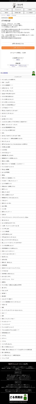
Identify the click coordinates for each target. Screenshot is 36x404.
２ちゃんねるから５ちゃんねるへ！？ (10, 330)
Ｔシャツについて (6, 324)
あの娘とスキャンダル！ (7, 119)
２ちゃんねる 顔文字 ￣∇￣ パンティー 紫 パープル (18, 376)
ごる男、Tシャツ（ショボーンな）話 (10, 225)
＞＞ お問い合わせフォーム (18, 47)
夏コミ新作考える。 (6, 352)
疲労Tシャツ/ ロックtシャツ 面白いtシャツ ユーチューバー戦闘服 (18, 390)
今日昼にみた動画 (6, 147)
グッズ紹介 (6, 9)
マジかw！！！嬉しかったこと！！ (10, 180)
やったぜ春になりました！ (8, 99)
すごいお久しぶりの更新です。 (9, 79)
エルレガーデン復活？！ (7, 299)
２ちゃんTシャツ (18, 9)
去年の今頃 (4, 259)
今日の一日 (4, 304)
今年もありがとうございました (9, 237)
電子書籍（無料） (18, 12)
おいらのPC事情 (5, 172)
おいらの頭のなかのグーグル (8, 223)
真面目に (4, 282)
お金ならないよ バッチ (7, 88)
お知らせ (4, 214)
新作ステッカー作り (6, 203)
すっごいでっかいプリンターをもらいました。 (12, 310)
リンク (22, 368)
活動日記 (6, 12)
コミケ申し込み (5, 228)
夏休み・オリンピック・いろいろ (9, 124)
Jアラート (4, 338)
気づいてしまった (6, 141)
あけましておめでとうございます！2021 (11, 135)
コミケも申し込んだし (7, 344)
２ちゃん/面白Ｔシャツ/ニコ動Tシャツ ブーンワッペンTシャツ (18, 391)
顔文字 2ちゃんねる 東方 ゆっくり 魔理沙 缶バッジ (18, 375)
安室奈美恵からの (6, 332)
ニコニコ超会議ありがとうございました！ (11, 301)
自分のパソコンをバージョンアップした (23, 66)
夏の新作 (4, 296)
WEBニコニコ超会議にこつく (8, 178)
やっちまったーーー (6, 321)
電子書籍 (8, 368)
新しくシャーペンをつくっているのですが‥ (12, 242)
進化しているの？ (6, 192)
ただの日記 (4, 149)
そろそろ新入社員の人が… (8, 96)
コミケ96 (4, 208)
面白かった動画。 (6, 161)
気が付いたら (5, 256)
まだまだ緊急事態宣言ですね (8, 127)
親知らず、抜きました (7, 262)
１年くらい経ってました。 (8, 90)
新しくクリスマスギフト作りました (10, 239)
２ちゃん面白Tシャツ (21, 366)
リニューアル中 (5, 358)
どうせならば (5, 20)
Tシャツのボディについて (8, 166)
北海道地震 (4, 265)
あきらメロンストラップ (24, 379)
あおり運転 (4, 206)
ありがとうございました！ (8, 113)
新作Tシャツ (5, 189)
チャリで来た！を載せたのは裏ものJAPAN (11, 284)
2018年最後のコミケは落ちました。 (10, 248)
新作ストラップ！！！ (7, 211)
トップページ (3, 15)
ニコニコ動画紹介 (29, 12)
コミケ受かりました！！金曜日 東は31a (11, 355)
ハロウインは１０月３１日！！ (9, 254)
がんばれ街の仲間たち (30, 368)
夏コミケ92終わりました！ (8, 346)
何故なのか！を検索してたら (8, 186)
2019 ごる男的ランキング (8, 194)
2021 (3, 133)
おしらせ (4, 116)
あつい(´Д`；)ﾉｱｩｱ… (6, 276)
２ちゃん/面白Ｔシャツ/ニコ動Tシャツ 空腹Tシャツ (18, 384)
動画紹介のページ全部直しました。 (10, 158)
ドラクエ (4, 341)
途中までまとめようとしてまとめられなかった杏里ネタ (14, 144)
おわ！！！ (4, 313)
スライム (4, 335)
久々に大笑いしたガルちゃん (8, 102)
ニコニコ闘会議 (5, 231)
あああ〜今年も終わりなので (8, 93)
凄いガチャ (4, 287)
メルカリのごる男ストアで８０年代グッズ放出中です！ (14, 121)
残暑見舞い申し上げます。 (8, 155)
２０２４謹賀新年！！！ (7, 85)
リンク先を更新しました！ (8, 245)
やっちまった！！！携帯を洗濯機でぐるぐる (12, 138)
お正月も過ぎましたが (7, 234)
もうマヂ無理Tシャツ (7, 183)
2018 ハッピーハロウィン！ (8, 251)
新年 (3, 315)
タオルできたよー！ (6, 152)
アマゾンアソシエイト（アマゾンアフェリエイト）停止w (15, 217)
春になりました (5, 220)
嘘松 (3, 307)
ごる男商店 (30, 9)
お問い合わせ (18, 369)
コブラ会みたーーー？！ (7, 107)
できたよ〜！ (5, 200)
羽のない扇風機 (5, 169)
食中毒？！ (4, 293)
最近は (3, 175)
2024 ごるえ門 (5, 82)
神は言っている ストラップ (12, 379)
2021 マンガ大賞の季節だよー (9, 104)
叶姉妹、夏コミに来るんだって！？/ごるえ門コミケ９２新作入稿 (17, 349)
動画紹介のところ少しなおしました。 (10, 197)
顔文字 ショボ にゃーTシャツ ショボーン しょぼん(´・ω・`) (18, 386)
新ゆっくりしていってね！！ (8, 318)
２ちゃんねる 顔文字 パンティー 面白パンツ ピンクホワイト (18, 377)
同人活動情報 (4, 73)
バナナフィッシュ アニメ (8, 279)
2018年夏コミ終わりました (13, 66)
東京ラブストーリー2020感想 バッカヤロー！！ (13, 163)
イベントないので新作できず (8, 130)
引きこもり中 (5, 290)
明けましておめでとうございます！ (10, 110)
